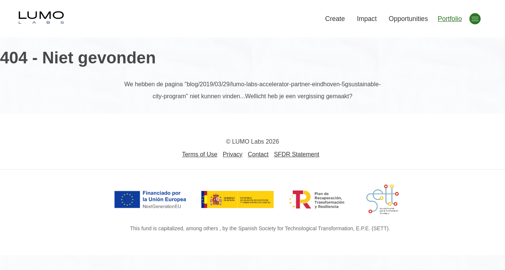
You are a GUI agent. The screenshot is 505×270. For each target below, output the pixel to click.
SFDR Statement (296, 154)
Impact (367, 18)
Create (335, 18)
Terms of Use (199, 154)
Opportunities (408, 18)
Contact (258, 154)
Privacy (232, 154)
